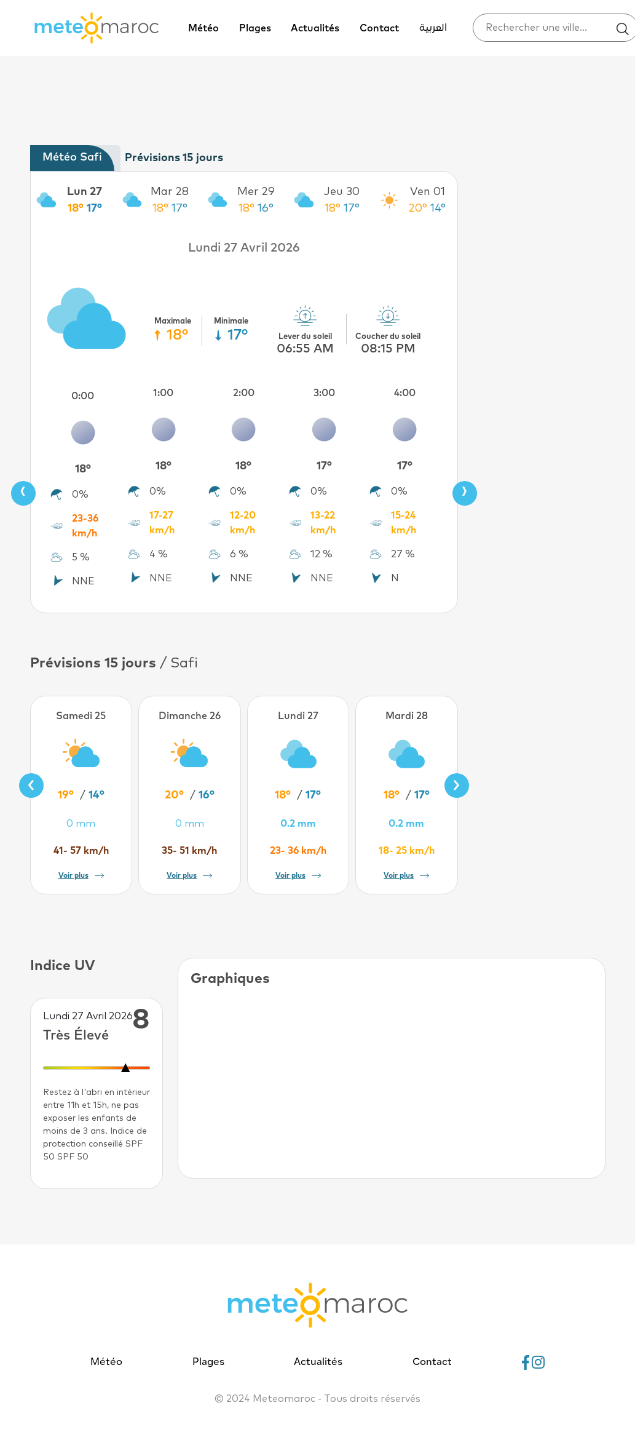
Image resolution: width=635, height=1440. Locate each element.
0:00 (82, 396)
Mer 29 (256, 191)
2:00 (243, 393)
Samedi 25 (81, 716)
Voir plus (81, 876)
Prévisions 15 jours (174, 158)
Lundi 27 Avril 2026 (244, 248)
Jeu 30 (342, 191)
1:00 (163, 393)
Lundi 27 (298, 716)
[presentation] (23, 493)
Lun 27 (84, 191)
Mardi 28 (406, 716)
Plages (255, 28)
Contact (379, 28)
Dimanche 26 (190, 716)
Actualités (315, 28)
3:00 (324, 393)
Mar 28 (170, 191)
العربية (433, 28)
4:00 (405, 393)
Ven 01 (427, 191)
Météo (203, 28)
